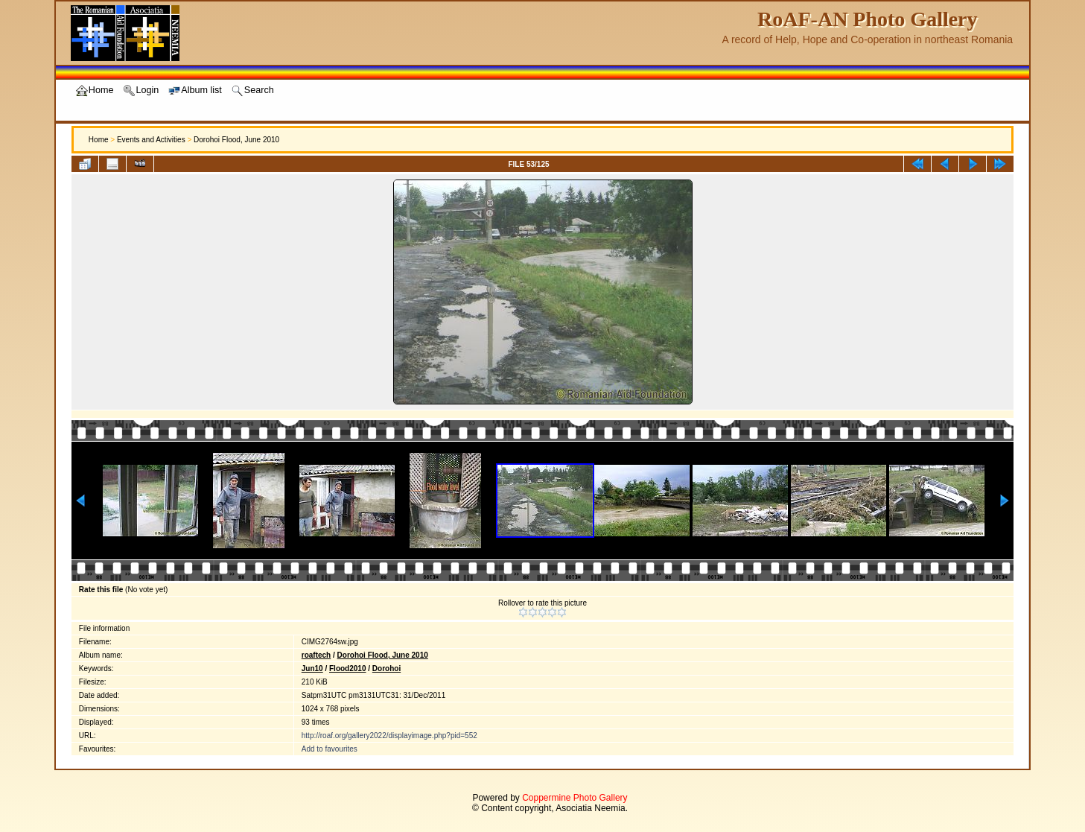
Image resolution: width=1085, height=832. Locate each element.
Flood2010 (347, 668)
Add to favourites (329, 749)
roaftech (316, 655)
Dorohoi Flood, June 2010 (236, 140)
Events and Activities (151, 140)
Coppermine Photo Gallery (574, 798)
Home (99, 140)
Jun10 (312, 668)
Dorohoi (386, 668)
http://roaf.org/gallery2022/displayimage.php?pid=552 (389, 735)
